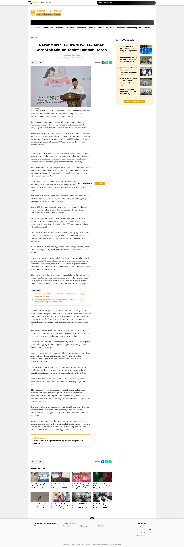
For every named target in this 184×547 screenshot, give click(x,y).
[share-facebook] (103, 62)
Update (100, 183)
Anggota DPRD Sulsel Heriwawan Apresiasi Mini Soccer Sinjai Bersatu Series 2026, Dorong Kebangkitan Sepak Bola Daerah (128, 59)
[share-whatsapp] (110, 62)
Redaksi (140, 527)
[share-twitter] (106, 62)
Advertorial (48, 28)
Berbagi (110, 28)
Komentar (37, 62)
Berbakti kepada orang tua (129, 28)
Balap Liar (82, 28)
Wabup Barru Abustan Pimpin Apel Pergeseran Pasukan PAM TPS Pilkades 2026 (128, 70)
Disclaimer (141, 536)
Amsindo (60, 28)
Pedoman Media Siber (145, 530)
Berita (147, 28)
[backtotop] (92, 519)
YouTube (102, 526)
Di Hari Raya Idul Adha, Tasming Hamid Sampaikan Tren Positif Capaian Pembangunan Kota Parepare (128, 81)
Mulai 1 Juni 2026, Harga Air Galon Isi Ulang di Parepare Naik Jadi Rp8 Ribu (129, 48)
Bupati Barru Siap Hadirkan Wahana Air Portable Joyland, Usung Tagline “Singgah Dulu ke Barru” (128, 91)
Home (35, 3)
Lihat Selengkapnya (134, 101)
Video (37, 28)
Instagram (85, 526)
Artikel (71, 28)
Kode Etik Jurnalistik (144, 533)
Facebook (67, 526)
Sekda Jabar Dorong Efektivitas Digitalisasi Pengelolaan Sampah (57, 442)
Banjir (92, 28)
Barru (101, 28)
